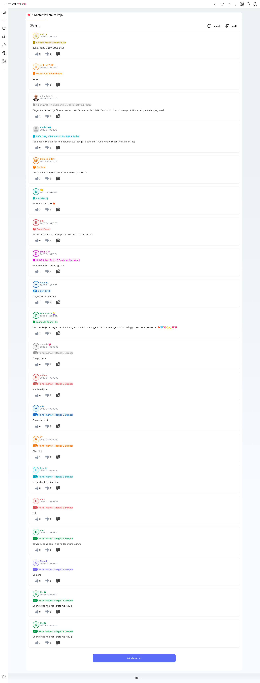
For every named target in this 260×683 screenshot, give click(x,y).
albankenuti (46, 95)
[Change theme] (242, 4)
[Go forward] (229, 4)
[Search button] (248, 4)
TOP (138, 678)
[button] (4, 4)
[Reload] (222, 4)
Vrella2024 (45, 127)
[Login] (255, 4)
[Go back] (215, 4)
